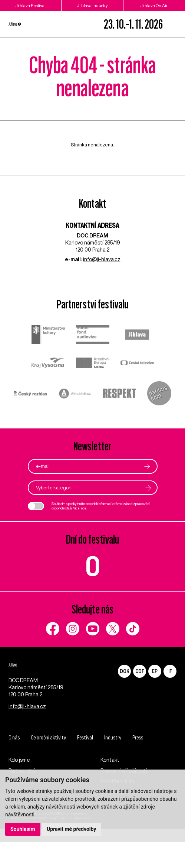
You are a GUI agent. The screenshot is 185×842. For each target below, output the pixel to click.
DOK (124, 671)
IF (170, 671)
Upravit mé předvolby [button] (71, 829)
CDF (139, 671)
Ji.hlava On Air (154, 5)
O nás (14, 751)
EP (155, 671)
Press (146, 751)
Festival (90, 751)
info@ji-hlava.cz (101, 259)
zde (83, 508)
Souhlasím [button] (22, 829)
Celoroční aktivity (51, 751)
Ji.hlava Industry (92, 5)
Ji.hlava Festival (30, 5)
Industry (119, 751)
